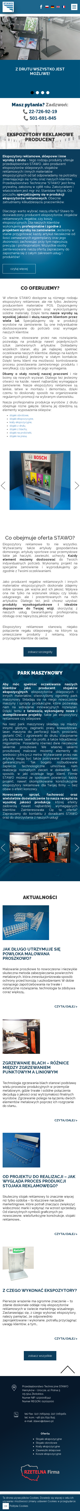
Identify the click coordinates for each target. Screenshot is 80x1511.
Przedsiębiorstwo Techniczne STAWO (45, 1386)
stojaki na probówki (20, 432)
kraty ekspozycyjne (20, 422)
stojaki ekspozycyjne (21, 418)
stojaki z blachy (18, 429)
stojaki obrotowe (19, 415)
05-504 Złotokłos (32, 1393)
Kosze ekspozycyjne (48, 1453)
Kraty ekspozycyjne (48, 1446)
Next (77, 485)
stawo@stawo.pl (43, 1421)
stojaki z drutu (17, 425)
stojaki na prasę (18, 436)
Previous (3, 485)
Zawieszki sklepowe (48, 1450)
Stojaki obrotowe (46, 1442)
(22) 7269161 (58, 1413)
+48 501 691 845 (45, 1417)
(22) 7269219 (42, 1413)
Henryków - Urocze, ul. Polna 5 (41, 1390)
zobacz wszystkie (40, 1355)
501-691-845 (43, 118)
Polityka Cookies (19, 1506)
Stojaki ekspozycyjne (49, 1439)
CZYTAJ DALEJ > (65, 1006)
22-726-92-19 (43, 111)
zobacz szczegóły (40, 652)
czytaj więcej (19, 268)
